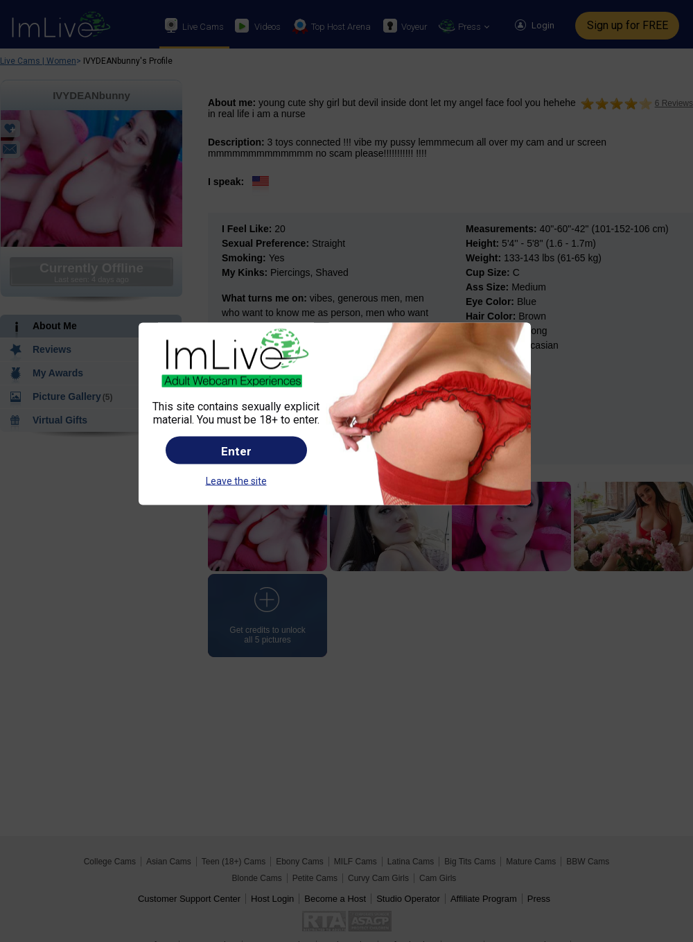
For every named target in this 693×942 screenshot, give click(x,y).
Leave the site (236, 480)
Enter (236, 450)
